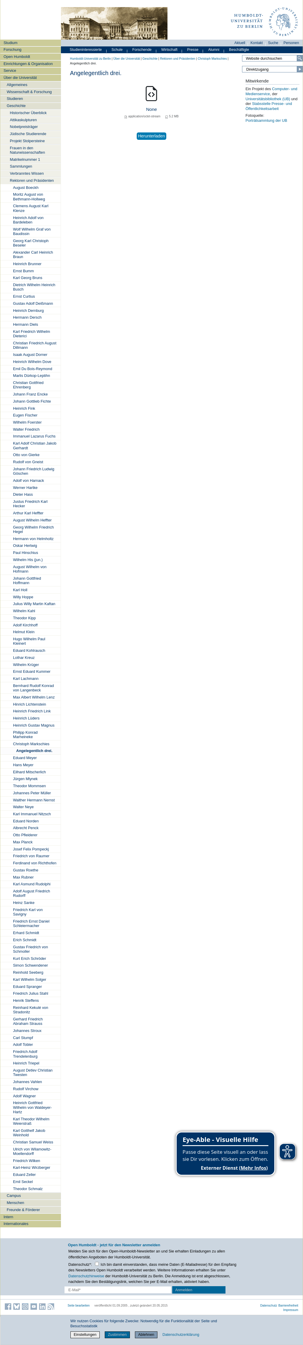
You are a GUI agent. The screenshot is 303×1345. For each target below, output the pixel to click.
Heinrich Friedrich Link (32, 711)
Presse (193, 50)
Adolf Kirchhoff (25, 625)
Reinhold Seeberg (28, 972)
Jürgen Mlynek (25, 779)
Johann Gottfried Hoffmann (27, 580)
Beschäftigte (239, 50)
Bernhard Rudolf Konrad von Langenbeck (33, 687)
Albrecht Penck (25, 828)
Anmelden (183, 1290)
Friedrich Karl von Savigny (28, 912)
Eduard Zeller (24, 1174)
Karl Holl (20, 590)
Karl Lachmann (25, 678)
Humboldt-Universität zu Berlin (90, 58)
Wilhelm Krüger (26, 664)
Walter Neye (23, 807)
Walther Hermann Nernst (34, 800)
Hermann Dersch (27, 317)
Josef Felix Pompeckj (31, 849)
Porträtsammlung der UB (266, 120)
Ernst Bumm (23, 271)
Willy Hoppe (23, 597)
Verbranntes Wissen (27, 173)
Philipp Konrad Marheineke (25, 734)
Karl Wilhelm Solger (29, 979)
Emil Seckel (23, 1181)
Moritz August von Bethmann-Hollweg (29, 196)
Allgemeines (17, 84)
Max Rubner (23, 877)
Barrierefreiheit (288, 1305)
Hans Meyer (23, 765)
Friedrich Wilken (26, 1160)
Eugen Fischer (25, 415)
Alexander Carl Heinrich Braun (33, 254)
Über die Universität (20, 77)
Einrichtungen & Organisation (28, 63)
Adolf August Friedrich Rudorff (31, 893)
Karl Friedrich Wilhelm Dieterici (31, 333)
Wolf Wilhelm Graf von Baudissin (32, 231)
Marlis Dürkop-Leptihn (31, 375)
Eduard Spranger (27, 986)
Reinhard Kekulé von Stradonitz (30, 1009)
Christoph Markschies (31, 744)
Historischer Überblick (28, 113)
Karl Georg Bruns (27, 278)
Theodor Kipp (24, 618)
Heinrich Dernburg (28, 310)
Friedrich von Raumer (31, 856)
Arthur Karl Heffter (28, 513)
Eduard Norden (26, 821)
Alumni (214, 50)
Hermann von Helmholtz (33, 539)
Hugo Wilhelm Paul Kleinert (29, 641)
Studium (10, 42)
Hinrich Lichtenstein (29, 704)
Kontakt (256, 43)
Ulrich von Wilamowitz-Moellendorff (32, 1151)
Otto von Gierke (26, 455)
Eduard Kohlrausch (29, 650)
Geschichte (16, 105)
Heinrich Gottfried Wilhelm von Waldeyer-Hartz (32, 1107)
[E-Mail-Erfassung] (118, 1289)
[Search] (300, 58)
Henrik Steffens (26, 1000)
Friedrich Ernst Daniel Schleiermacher (31, 923)
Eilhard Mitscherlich (29, 772)
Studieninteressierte (86, 50)
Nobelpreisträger (24, 126)
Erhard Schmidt (26, 933)
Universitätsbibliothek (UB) (268, 99)
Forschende (142, 50)
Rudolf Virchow (25, 1089)
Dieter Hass (23, 494)
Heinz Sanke (24, 902)
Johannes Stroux (27, 1030)
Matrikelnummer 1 (25, 159)
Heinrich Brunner (27, 264)
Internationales (16, 1223)
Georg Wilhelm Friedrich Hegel (33, 529)
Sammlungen (21, 166)
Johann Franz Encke (30, 394)
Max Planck (23, 842)
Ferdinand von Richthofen (35, 863)
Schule (117, 50)
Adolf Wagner (24, 1096)
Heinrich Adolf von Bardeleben (28, 219)
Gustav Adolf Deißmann (33, 303)
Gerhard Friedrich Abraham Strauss (28, 1021)
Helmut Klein (24, 632)
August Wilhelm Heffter (32, 520)
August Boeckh (25, 187)
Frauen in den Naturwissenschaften (27, 150)
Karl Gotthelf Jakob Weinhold (29, 1132)
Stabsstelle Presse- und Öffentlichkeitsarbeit (269, 106)
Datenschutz (268, 1305)
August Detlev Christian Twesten (33, 1072)
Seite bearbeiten (79, 1305)
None (151, 109)
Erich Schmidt (24, 940)
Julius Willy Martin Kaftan (34, 604)
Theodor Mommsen (29, 786)
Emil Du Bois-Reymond (32, 369)
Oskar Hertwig (25, 545)
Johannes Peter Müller (32, 793)
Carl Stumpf (23, 1038)
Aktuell (239, 43)
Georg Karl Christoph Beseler (31, 243)
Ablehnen (146, 1334)
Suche (273, 43)
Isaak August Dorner (30, 354)
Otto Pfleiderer (25, 835)
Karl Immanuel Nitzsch (32, 814)
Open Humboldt (17, 56)
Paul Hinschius (25, 552)
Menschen (15, 1202)
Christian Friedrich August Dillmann (35, 345)
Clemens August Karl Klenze (31, 208)
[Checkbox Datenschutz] (97, 1264)
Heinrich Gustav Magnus (33, 725)
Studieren (15, 98)
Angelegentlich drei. (34, 750)
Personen (291, 43)
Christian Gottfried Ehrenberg (28, 384)
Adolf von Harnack (28, 480)
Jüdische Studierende (28, 134)
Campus (14, 1195)
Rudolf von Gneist (28, 462)
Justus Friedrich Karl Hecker (30, 503)
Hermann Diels (25, 324)
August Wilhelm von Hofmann (29, 569)
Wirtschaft (169, 50)
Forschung (12, 49)
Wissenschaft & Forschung (29, 92)
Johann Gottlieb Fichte (32, 401)
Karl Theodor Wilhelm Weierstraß (31, 1121)
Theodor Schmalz (28, 1189)
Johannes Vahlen (27, 1082)
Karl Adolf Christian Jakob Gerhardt (35, 445)
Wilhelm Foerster (27, 422)
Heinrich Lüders (26, 718)
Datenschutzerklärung (180, 1334)
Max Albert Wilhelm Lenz (34, 697)
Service (10, 70)
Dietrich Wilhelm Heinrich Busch (34, 287)
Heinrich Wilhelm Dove (32, 361)
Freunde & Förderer (23, 1210)
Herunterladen (151, 136)
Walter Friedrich (26, 429)
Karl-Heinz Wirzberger (31, 1167)
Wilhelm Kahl (24, 611)
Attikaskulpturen (23, 120)
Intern (8, 1217)
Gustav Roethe (25, 870)
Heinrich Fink (24, 408)
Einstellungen (85, 1334)
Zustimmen (117, 1334)
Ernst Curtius (24, 296)
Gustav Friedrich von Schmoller (30, 949)
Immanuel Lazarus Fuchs (34, 436)
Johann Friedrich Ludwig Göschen (33, 471)
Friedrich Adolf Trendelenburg (25, 1053)
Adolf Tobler (23, 1044)
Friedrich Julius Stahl (30, 993)
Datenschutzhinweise (86, 1276)
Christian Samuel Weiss (33, 1142)
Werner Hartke (25, 487)
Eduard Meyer (25, 758)
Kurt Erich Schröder (29, 958)
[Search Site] (272, 58)
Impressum (290, 1310)
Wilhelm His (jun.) (28, 560)
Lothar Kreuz (24, 657)
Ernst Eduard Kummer (32, 671)
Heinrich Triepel (26, 1063)
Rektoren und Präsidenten (32, 180)
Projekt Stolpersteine (27, 141)
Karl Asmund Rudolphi (32, 884)
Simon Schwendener (30, 965)
